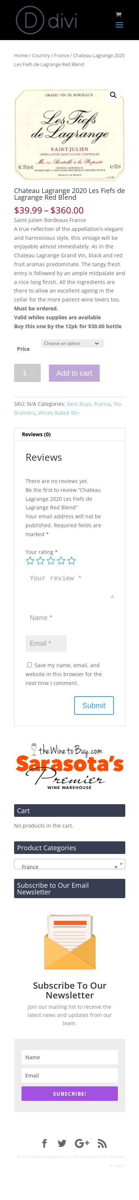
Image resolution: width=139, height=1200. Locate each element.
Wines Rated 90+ (59, 412)
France (61, 55)
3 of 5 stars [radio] (50, 560)
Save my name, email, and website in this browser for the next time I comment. (64, 674)
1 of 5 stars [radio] (30, 560)
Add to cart (74, 373)
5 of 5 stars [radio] (71, 560)
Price (23, 348)
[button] (113, 95)
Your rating (42, 551)
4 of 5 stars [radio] (61, 560)
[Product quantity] (27, 373)
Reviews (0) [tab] (36, 434)
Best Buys (79, 403)
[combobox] (69, 864)
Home (21, 55)
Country (41, 55)
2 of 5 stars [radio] (40, 560)
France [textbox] (67, 867)
